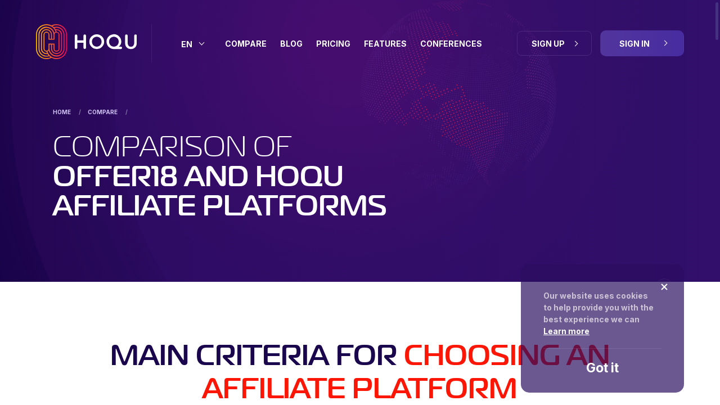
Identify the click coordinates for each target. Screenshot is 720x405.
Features (385, 43)
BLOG (291, 43)
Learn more (566, 331)
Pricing (333, 43)
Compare (246, 43)
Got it (602, 368)
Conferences (451, 43)
